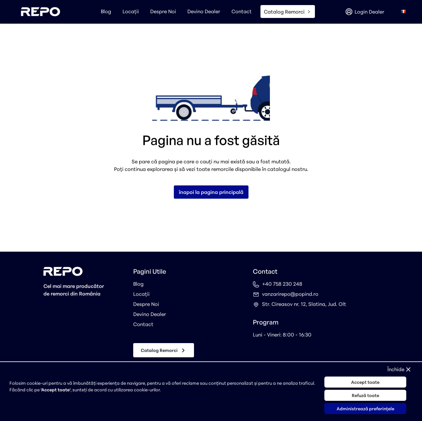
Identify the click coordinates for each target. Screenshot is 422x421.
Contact (241, 11)
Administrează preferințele (365, 408)
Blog (106, 11)
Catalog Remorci (163, 350)
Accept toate (365, 382)
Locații (131, 11)
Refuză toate (365, 395)
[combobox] (403, 11)
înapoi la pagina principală (211, 192)
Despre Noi (163, 11)
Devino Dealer (203, 11)
